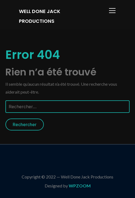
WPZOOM (80, 185)
